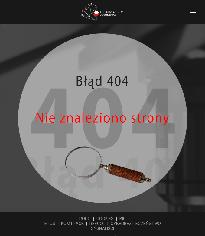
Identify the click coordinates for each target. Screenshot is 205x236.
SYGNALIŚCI (102, 228)
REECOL (97, 223)
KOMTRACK (72, 223)
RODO (85, 218)
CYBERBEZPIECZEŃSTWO (136, 223)
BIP (122, 218)
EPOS (49, 223)
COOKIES (105, 218)
